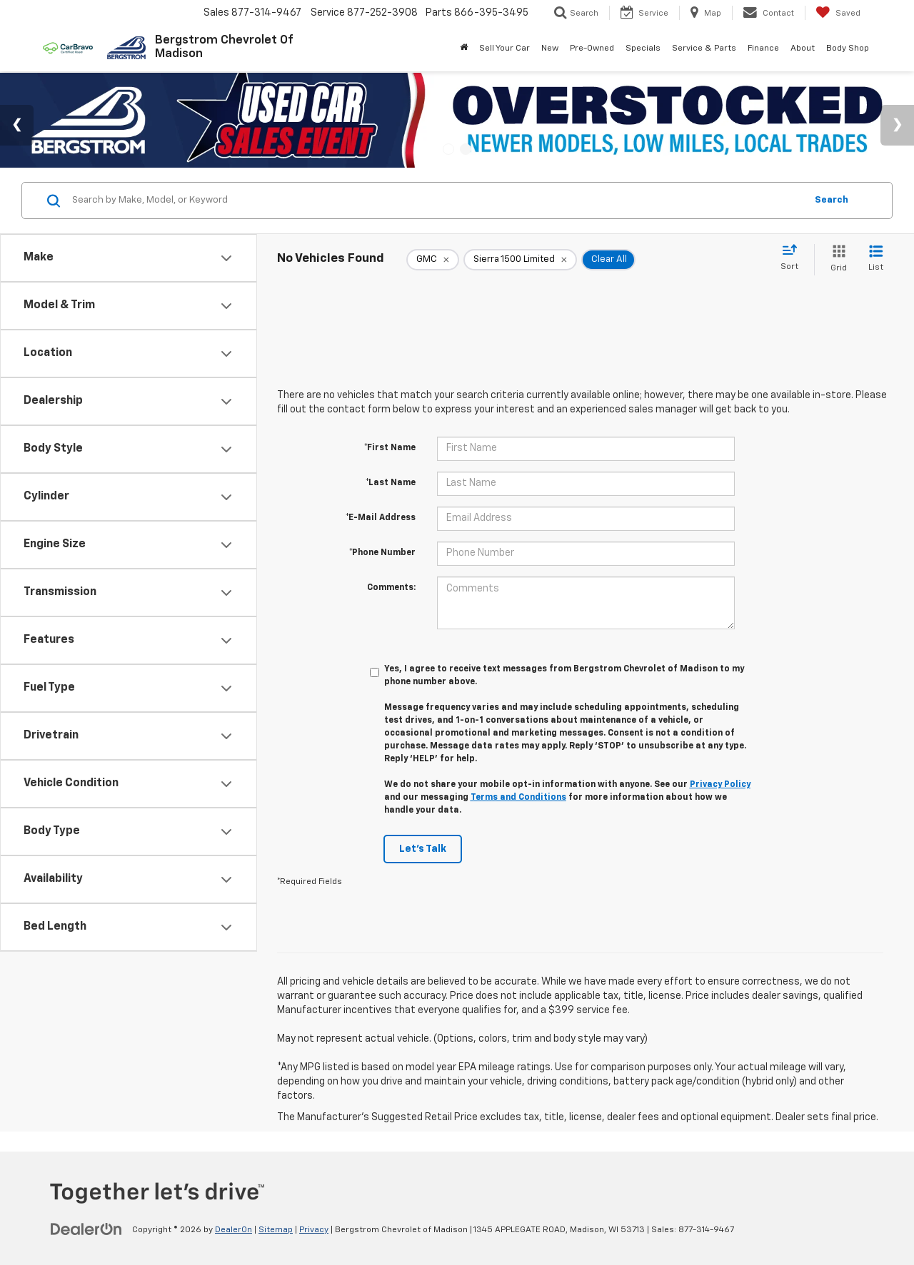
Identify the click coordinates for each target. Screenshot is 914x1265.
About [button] (802, 48)
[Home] (463, 48)
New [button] (549, 48)
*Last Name (391, 483)
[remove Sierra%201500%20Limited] (520, 259)
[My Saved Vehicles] (838, 13)
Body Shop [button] (847, 48)
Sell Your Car (504, 48)
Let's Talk (422, 849)
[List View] (876, 259)
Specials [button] (643, 48)
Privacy (313, 1230)
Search (831, 200)
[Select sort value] (793, 258)
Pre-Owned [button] (592, 48)
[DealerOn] (86, 1229)
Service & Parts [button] (704, 48)
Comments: (391, 588)
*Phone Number (382, 553)
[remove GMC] (432, 259)
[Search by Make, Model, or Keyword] (437, 200)
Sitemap (275, 1230)
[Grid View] (836, 259)
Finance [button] (763, 48)
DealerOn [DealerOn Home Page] (233, 1230)
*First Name (390, 448)
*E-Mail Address (381, 518)
